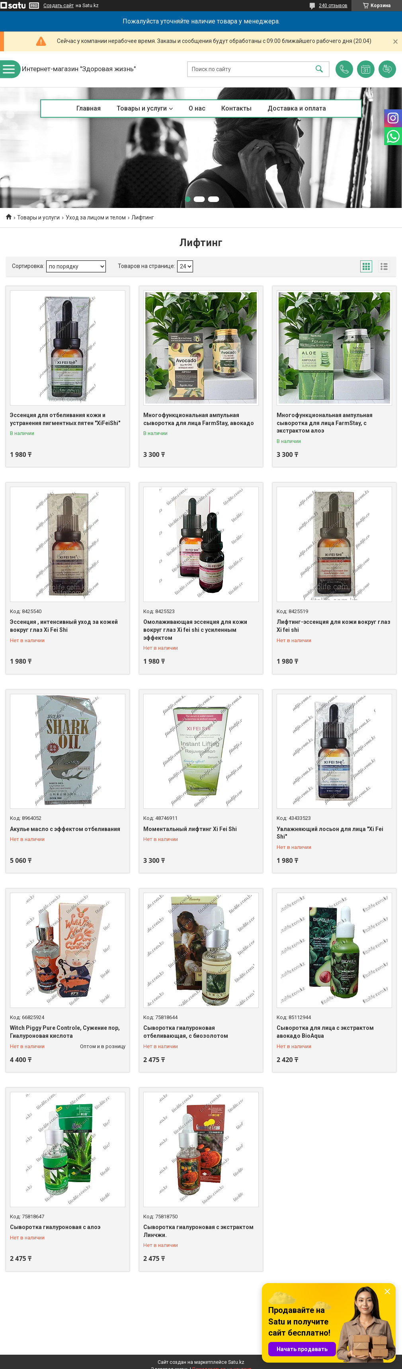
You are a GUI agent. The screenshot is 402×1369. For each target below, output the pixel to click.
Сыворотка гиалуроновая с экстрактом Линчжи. (198, 1231)
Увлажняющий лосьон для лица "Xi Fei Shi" (330, 833)
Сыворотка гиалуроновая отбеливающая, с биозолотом (185, 1032)
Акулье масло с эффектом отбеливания (65, 829)
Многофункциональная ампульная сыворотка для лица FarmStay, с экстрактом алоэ (325, 423)
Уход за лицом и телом (96, 217)
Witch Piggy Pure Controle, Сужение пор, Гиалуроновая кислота (65, 1032)
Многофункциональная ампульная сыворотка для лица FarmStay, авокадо (198, 419)
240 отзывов (333, 5)
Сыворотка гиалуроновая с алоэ (55, 1227)
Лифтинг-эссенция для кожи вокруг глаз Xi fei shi (333, 626)
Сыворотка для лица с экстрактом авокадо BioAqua (325, 1032)
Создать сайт (58, 5)
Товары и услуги (142, 108)
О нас (197, 108)
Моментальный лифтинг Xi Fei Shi (190, 829)
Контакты (236, 108)
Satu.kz (236, 1362)
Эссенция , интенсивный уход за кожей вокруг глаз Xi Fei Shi (64, 626)
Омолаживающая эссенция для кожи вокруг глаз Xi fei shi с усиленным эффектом (195, 630)
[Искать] (319, 69)
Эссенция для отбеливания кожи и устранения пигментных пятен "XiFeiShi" (65, 419)
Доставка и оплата (296, 108)
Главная (88, 108)
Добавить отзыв (387, 69)
